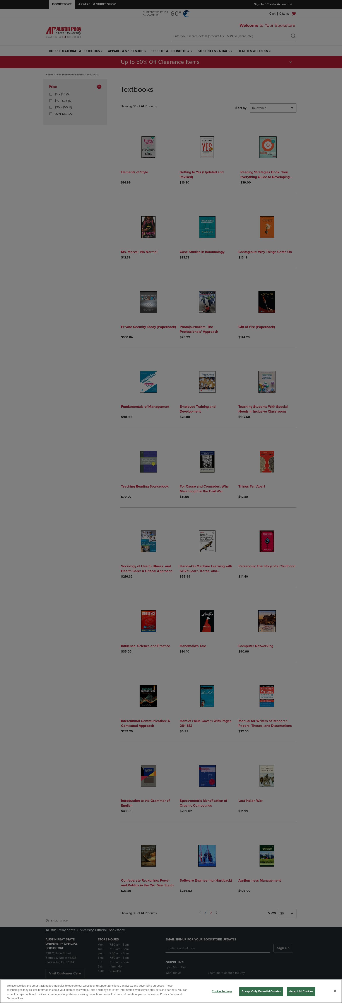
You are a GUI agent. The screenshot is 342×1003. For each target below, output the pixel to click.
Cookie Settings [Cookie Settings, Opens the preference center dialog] (222, 991)
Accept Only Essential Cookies (261, 991)
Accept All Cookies (301, 991)
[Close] (335, 990)
